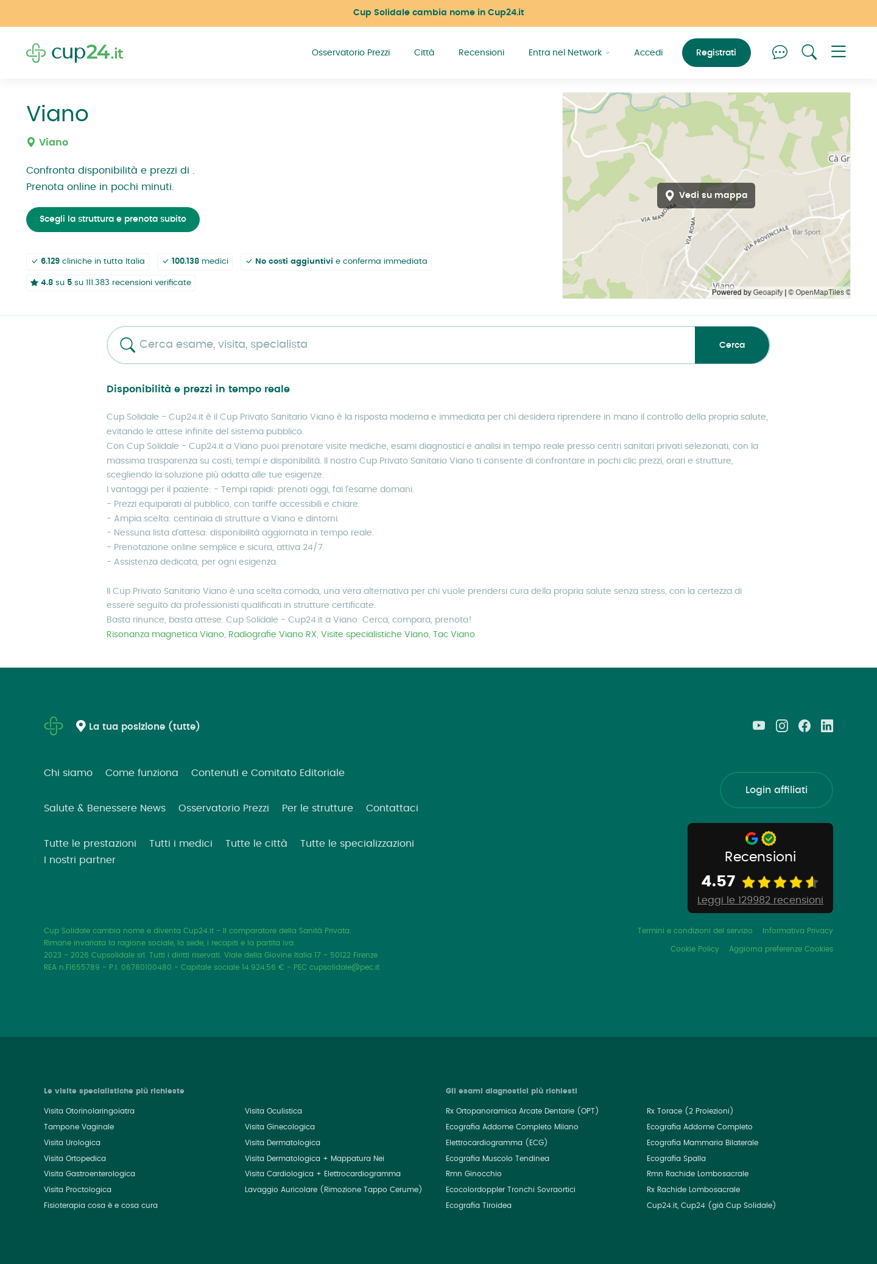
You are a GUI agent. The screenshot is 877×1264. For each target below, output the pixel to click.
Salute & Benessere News (105, 808)
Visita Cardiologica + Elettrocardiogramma (323, 1173)
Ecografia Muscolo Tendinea (497, 1158)
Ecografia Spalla (676, 1158)
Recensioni (481, 52)
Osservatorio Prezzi (351, 52)
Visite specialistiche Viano (375, 634)
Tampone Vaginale (79, 1127)
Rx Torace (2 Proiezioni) (690, 1111)
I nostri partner (80, 860)
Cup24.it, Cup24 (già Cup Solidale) (712, 1205)
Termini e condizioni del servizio (695, 930)
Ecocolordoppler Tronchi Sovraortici (511, 1189)
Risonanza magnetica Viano (165, 634)
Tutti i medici (181, 844)
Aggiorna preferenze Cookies (781, 949)
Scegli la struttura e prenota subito (113, 219)
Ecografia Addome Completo (700, 1127)
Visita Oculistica (273, 1111)
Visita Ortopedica (75, 1158)
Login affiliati (776, 790)
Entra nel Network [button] (569, 52)
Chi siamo (68, 773)
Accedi (648, 52)
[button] (838, 53)
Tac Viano (454, 634)
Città (424, 52)
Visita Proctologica (77, 1189)
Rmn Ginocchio (474, 1173)
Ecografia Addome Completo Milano (512, 1127)
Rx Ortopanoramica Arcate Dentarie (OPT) (522, 1111)
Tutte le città (256, 844)
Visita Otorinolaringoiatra (89, 1111)
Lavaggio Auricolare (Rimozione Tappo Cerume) (334, 1189)
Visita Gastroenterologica (89, 1173)
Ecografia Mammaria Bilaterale (702, 1142)
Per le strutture (317, 808)
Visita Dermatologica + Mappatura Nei (314, 1158)
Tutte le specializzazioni (357, 844)
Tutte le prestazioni (90, 844)
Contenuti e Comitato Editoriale (268, 773)
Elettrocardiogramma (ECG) (497, 1142)
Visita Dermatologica (282, 1142)
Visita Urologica (72, 1142)
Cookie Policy (695, 949)
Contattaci (392, 808)
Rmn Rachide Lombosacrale (697, 1173)
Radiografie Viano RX (272, 634)
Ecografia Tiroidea (479, 1205)
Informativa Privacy (798, 930)
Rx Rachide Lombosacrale (693, 1189)
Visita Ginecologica (280, 1127)
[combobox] (396, 345)
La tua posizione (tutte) (144, 727)
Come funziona (141, 773)
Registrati (716, 52)
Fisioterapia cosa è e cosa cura (101, 1205)
